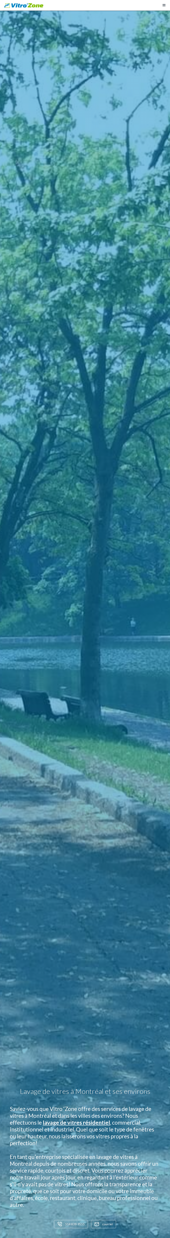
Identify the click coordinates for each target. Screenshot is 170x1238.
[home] (23, 5)
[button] (164, 5)
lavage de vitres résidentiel (76, 1122)
